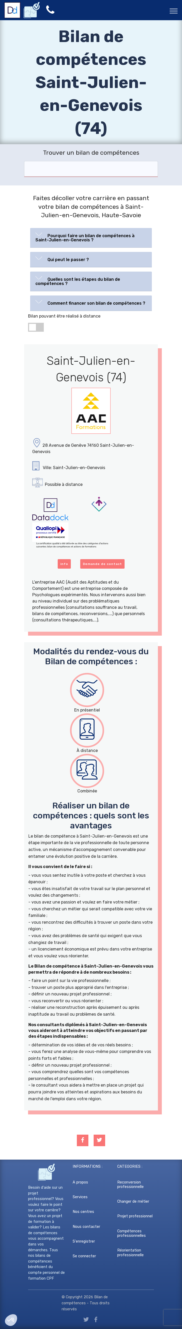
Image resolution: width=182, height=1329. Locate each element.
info (64, 564)
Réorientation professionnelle (130, 1252)
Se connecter (84, 1256)
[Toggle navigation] (174, 10)
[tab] (91, 238)
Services (80, 1197)
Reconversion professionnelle (130, 1184)
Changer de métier (133, 1201)
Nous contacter (86, 1226)
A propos (80, 1182)
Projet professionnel (135, 1216)
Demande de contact (102, 564)
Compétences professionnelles (131, 1233)
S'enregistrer (84, 1241)
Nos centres (83, 1211)
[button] (91, 236)
